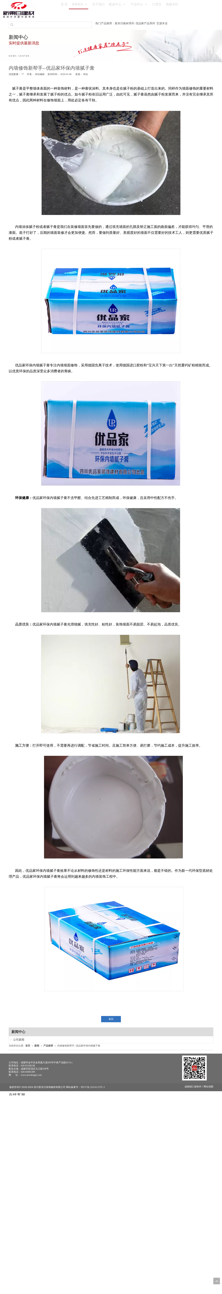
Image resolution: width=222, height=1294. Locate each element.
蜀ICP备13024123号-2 (93, 1087)
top (216, 1281)
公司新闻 (15, 1039)
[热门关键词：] (12, 25)
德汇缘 (193, 1086)
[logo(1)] (19, 10)
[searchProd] (53, 25)
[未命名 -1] (194, 1068)
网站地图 (208, 1086)
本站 (85, 74)
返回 (111, 1019)
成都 (187, 1086)
